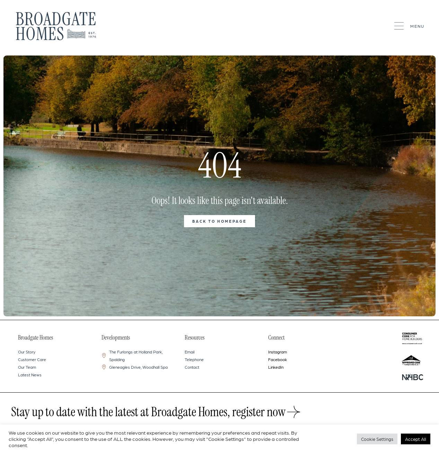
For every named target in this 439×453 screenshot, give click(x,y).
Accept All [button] (415, 439)
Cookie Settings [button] (377, 439)
